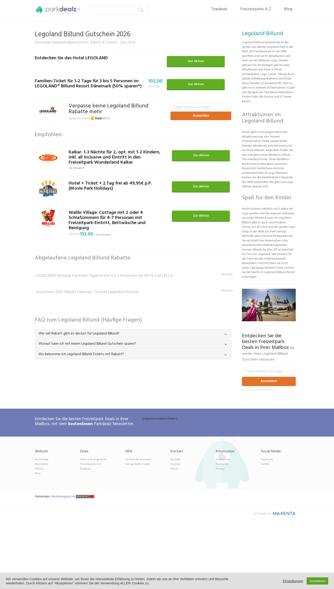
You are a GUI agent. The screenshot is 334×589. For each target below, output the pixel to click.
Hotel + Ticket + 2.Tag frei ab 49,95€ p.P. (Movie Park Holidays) (110, 186)
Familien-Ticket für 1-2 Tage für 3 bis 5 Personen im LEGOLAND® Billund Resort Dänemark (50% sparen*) (88, 83)
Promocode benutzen (138, 459)
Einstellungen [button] (293, 581)
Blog (288, 9)
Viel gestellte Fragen (137, 464)
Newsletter (41, 464)
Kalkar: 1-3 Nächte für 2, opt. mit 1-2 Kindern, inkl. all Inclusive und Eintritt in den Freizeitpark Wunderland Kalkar (114, 157)
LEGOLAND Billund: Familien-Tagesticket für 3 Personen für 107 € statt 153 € (104, 275)
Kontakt (175, 459)
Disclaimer (222, 464)
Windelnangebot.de (63, 496)
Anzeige (175, 464)
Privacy (270, 390)
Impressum (223, 459)
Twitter (265, 464)
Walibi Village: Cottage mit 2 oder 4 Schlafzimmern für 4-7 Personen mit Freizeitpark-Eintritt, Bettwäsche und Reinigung (107, 220)
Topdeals (219, 9)
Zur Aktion (196, 61)
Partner (39, 469)
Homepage (41, 459)
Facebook (267, 459)
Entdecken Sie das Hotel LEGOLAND (71, 58)
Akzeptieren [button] (317, 581)
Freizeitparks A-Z (255, 9)
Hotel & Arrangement (93, 459)
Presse (174, 469)
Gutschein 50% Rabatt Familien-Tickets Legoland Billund (87, 292)
